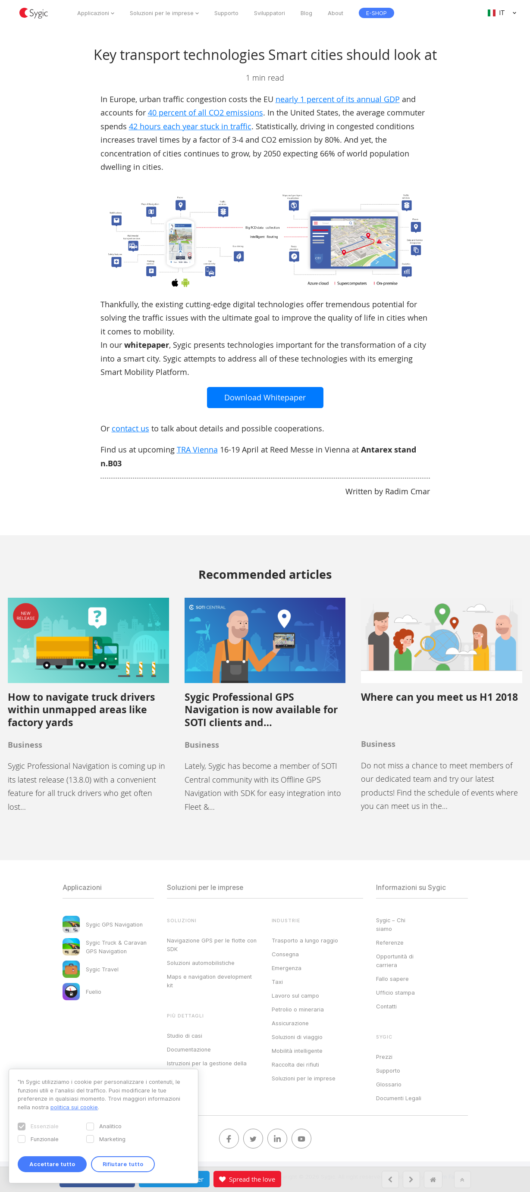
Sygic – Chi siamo (390, 924)
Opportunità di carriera (395, 960)
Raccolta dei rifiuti (295, 1064)
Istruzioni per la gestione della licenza (207, 1067)
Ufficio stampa (395, 992)
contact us (130, 428)
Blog (306, 12)
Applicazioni (93, 12)
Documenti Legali (398, 1098)
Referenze (390, 942)
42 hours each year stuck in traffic (190, 126)
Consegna (285, 954)
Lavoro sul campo (295, 995)
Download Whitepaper (265, 397)
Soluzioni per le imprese (162, 12)
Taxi (277, 981)
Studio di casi (184, 1035)
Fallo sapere (392, 978)
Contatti (386, 1006)
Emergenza (286, 967)
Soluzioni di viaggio (297, 1036)
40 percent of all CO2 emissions (205, 112)
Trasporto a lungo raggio (305, 940)
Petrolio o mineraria (298, 1009)
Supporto (226, 12)
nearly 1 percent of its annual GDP (338, 99)
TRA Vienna (197, 449)
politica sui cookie (74, 1107)
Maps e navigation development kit (209, 981)
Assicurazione (290, 1023)
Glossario (388, 1084)
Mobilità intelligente (297, 1050)
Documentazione (189, 1049)
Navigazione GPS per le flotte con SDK (212, 944)
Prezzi (384, 1056)
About (335, 12)
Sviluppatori (269, 12)
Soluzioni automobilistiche (201, 962)
